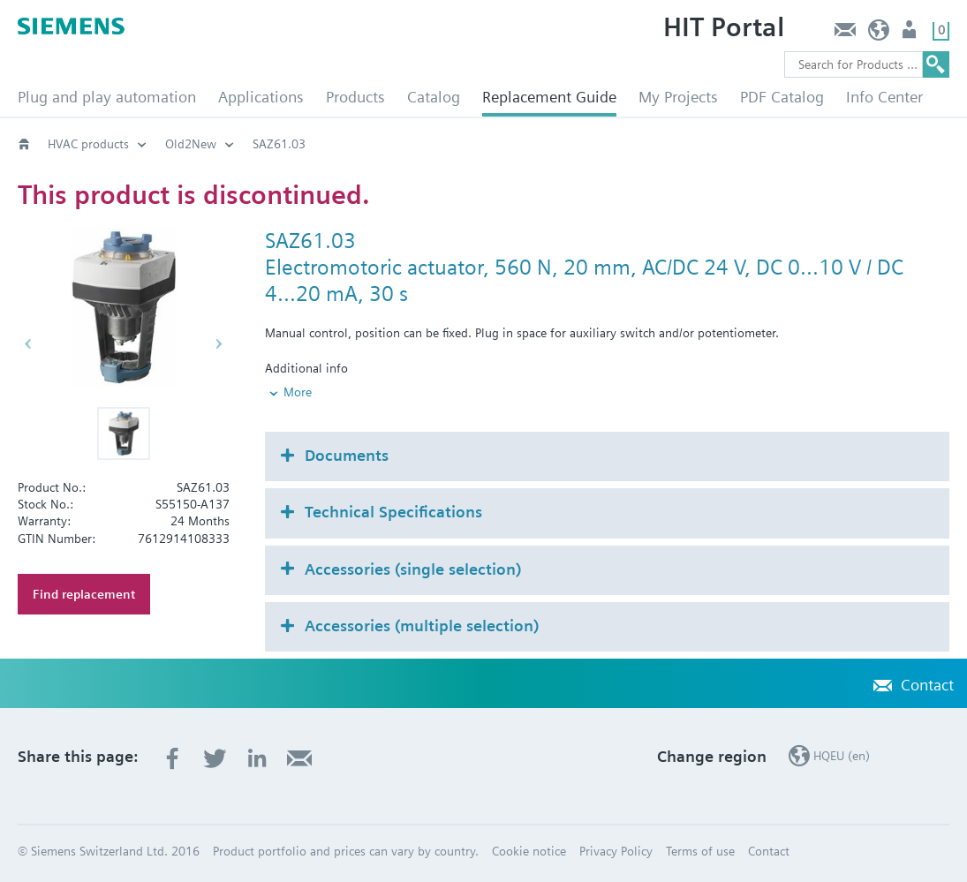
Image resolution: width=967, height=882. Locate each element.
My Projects (678, 96)
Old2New (190, 144)
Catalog (433, 96)
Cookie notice (529, 851)
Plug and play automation (107, 96)
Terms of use (700, 851)
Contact (927, 684)
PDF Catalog (782, 96)
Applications (261, 96)
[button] (123, 433)
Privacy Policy (616, 851)
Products (355, 96)
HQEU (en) (841, 756)
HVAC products (88, 144)
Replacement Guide (549, 96)
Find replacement (84, 594)
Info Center (884, 96)
